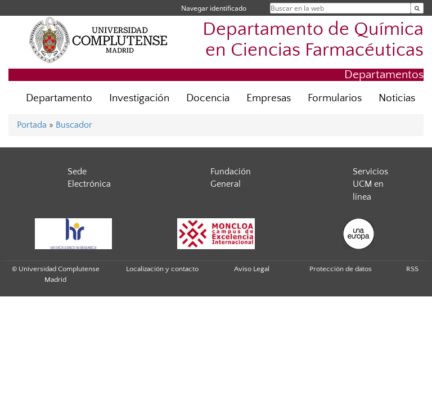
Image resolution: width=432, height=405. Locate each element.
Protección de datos (340, 269)
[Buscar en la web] (417, 8)
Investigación (139, 98)
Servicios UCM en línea (370, 184)
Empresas (268, 98)
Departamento (59, 98)
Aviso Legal (251, 269)
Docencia (208, 98)
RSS (412, 269)
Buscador (74, 125)
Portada (32, 125)
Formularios (335, 98)
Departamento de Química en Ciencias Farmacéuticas (313, 40)
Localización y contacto (162, 269)
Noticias (397, 98)
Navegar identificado (213, 8)
